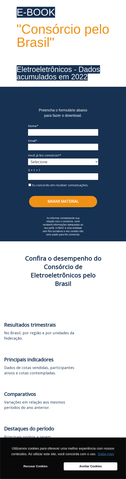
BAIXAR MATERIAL (63, 201)
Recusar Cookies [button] (36, 466)
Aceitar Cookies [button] (90, 466)
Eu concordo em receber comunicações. (58, 185)
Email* (32, 141)
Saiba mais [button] (106, 454)
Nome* (33, 126)
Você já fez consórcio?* (44, 155)
